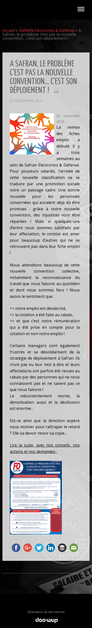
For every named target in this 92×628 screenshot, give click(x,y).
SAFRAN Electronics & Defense (47, 30)
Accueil (8, 30)
